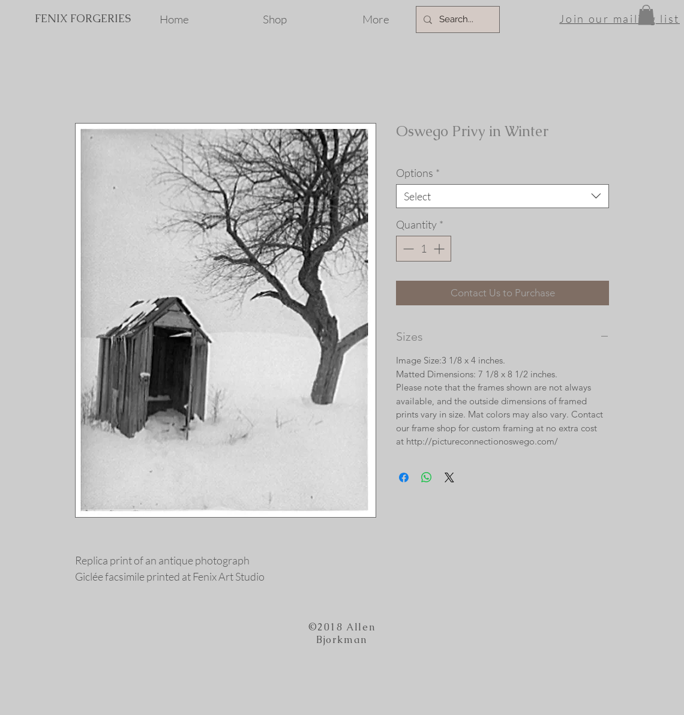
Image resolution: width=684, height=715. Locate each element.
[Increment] (440, 248)
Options (418, 172)
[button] (646, 15)
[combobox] (502, 196)
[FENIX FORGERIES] (82, 19)
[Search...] (456, 19)
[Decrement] (407, 248)
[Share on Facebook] (404, 477)
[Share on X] (449, 477)
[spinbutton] (423, 248)
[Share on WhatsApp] (426, 477)
